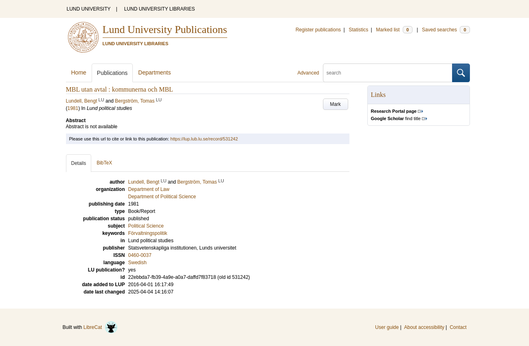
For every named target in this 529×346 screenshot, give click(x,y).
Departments (154, 72)
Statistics (358, 30)
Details (78, 163)
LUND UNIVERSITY (89, 9)
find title (396, 118)
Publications (112, 73)
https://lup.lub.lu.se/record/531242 (204, 138)
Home (78, 72)
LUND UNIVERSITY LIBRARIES (159, 9)
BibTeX (104, 163)
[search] (387, 73)
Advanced (308, 73)
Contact (458, 327)
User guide (387, 327)
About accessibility (424, 327)
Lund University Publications (165, 29)
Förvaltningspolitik (147, 233)
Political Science (146, 226)
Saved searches (446, 30)
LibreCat (100, 327)
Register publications (318, 30)
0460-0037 (139, 255)
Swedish (137, 262)
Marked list (394, 30)
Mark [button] (335, 104)
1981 (73, 108)
